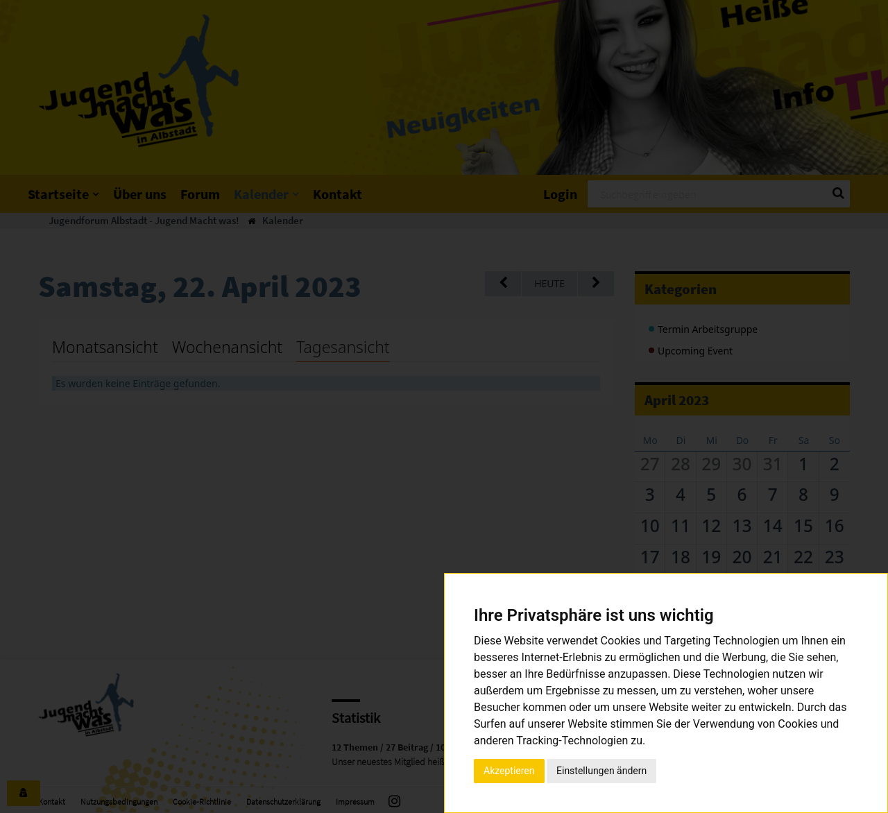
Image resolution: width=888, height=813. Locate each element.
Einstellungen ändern (601, 770)
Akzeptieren (509, 770)
